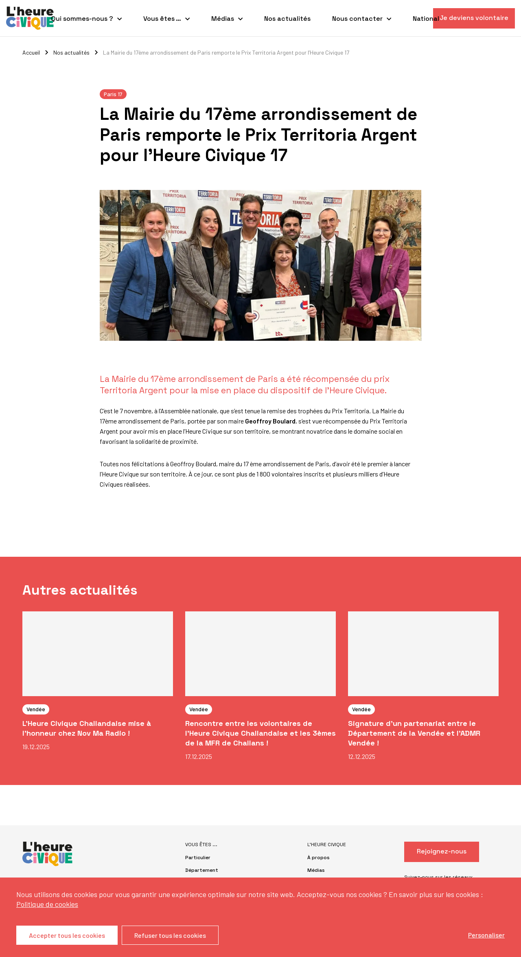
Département (201, 870)
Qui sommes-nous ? (82, 18)
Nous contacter (357, 18)
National (426, 18)
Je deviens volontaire (474, 17)
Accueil (31, 52)
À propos (318, 857)
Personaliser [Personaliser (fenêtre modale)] (486, 935)
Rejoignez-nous (441, 851)
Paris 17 (113, 93)
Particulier (197, 857)
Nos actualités (287, 18)
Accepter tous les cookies (67, 935)
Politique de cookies (47, 904)
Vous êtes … (162, 18)
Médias (222, 18)
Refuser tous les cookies (170, 935)
